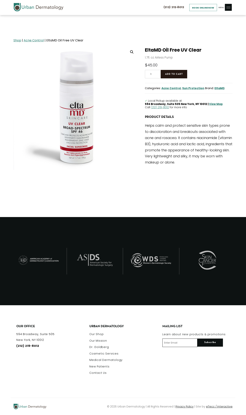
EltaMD (219, 88)
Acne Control (34, 40)
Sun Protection (193, 88)
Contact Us (98, 373)
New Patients (99, 366)
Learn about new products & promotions (194, 334)
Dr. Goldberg (99, 347)
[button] (131, 52)
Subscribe (210, 342)
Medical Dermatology (106, 360)
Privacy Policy (184, 406)
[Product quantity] (152, 74)
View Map (216, 104)
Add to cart (174, 74)
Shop (17, 40)
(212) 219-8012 (160, 107)
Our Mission (98, 341)
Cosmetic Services (104, 353)
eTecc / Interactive (219, 406)
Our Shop (96, 334)
